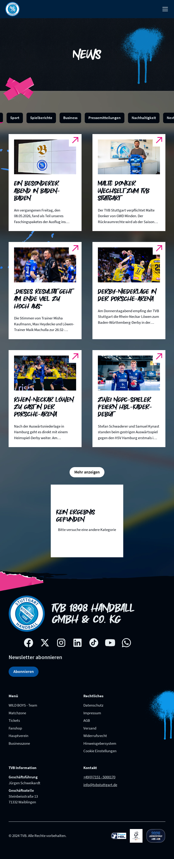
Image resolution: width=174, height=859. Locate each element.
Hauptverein (18, 735)
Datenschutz (93, 705)
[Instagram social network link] (61, 642)
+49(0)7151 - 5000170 (99, 776)
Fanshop (15, 728)
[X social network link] (44, 642)
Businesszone (19, 743)
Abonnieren (23, 671)
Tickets (14, 720)
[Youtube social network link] (110, 642)
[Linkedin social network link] (77, 642)
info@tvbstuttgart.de (100, 784)
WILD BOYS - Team (23, 705)
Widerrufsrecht (95, 735)
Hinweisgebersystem (99, 743)
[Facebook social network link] (28, 642)
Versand (89, 728)
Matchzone (17, 712)
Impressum (92, 712)
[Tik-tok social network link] (93, 642)
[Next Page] (87, 472)
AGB (86, 720)
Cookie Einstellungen (99, 750)
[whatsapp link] (126, 642)
